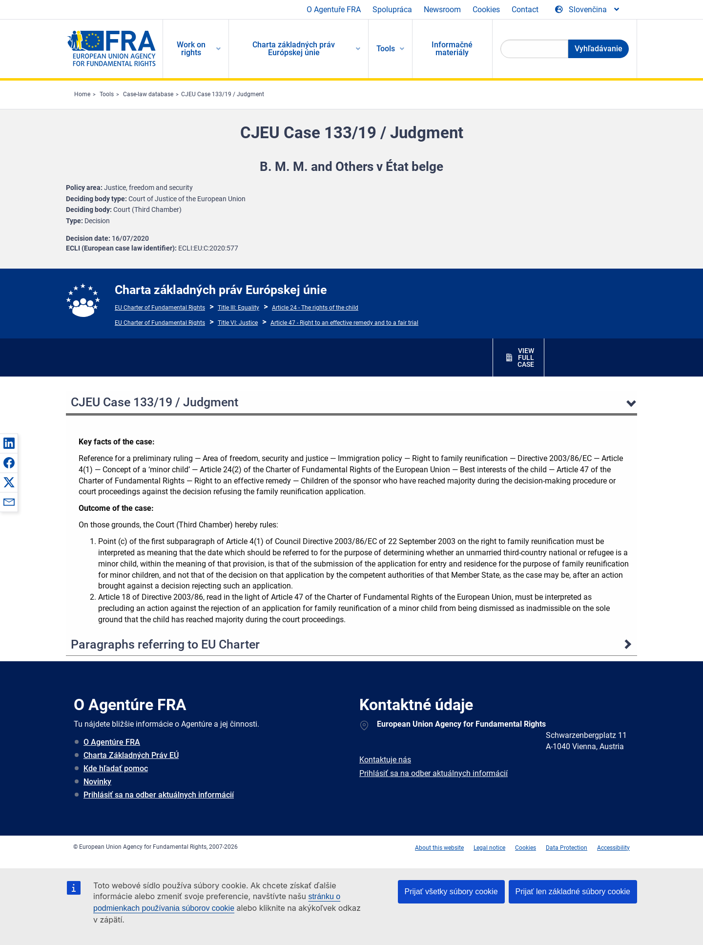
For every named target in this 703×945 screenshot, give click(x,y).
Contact (525, 9)
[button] (9, 443)
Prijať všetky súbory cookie (451, 891)
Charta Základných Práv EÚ (131, 755)
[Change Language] (587, 10)
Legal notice (489, 847)
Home (82, 94)
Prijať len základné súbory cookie (573, 891)
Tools (107, 94)
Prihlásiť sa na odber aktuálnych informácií (158, 794)
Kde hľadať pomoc (115, 768)
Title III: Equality (238, 307)
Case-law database (148, 94)
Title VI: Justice (238, 322)
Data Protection (566, 847)
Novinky (97, 781)
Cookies (486, 9)
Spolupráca (392, 9)
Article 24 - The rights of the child (315, 307)
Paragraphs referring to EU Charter (165, 644)
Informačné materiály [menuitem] (452, 48)
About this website (439, 847)
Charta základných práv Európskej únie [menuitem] (293, 48)
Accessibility (613, 847)
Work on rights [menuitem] (191, 48)
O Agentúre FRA (111, 742)
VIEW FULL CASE (525, 357)
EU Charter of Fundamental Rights (160, 307)
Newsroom (442, 9)
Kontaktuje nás (385, 759)
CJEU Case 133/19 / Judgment (222, 94)
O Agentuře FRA (334, 9)
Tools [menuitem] (385, 48)
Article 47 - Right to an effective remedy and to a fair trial (344, 322)
